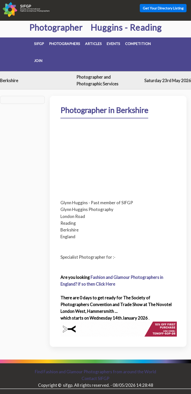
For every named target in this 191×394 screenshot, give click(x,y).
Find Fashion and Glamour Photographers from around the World (95, 371)
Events (113, 43)
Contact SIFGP (95, 378)
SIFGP (39, 43)
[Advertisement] (118, 155)
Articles (93, 43)
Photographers (64, 43)
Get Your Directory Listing (163, 8)
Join (38, 60)
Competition (138, 43)
